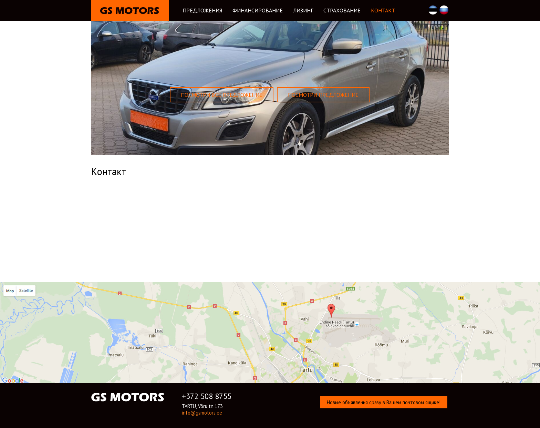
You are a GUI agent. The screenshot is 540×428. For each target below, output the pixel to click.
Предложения (202, 10)
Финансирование (257, 10)
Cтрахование (342, 10)
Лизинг (303, 10)
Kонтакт (383, 10)
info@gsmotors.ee (202, 412)
